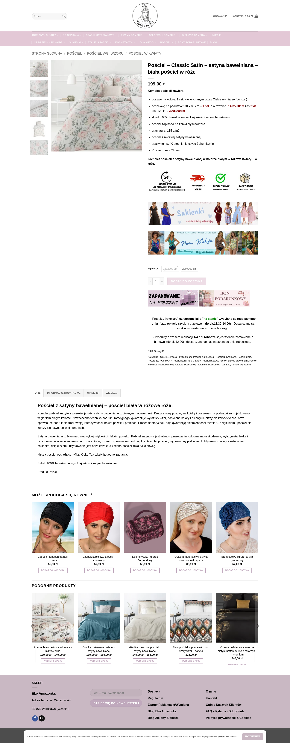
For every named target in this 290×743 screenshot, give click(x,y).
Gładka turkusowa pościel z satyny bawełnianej (99, 649)
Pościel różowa (210, 360)
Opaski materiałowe (101, 35)
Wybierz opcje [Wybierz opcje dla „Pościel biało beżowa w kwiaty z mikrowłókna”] (53, 661)
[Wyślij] (64, 16)
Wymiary (153, 268)
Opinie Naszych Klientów (224, 704)
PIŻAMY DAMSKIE (133, 35)
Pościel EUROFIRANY (160, 360)
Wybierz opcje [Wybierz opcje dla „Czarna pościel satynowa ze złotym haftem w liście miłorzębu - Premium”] (237, 664)
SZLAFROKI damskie (163, 35)
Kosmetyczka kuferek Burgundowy (145, 558)
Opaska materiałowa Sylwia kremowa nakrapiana (191, 558)
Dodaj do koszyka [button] (53, 570)
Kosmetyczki (125, 42)
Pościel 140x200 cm (181, 357)
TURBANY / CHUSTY (45, 35)
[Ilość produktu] (156, 281)
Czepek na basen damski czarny (53, 558)
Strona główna (47, 53)
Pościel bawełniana (226, 357)
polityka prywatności (227, 737)
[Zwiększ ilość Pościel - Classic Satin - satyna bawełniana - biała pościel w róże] (162, 281)
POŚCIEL (167, 42)
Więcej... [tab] (111, 392)
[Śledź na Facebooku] (35, 718)
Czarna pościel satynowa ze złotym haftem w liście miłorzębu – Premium (237, 651)
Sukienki (76, 42)
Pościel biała (244, 357)
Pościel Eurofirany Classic (187, 360)
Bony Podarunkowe (192, 42)
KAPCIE (216, 35)
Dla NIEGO (148, 42)
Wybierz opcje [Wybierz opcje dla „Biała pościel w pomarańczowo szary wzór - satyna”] (191, 661)
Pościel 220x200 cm (204, 357)
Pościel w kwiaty (144, 53)
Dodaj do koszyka (187, 281)
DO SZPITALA (72, 35)
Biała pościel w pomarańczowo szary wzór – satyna (191, 649)
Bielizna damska (194, 35)
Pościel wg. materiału (195, 364)
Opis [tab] (38, 392)
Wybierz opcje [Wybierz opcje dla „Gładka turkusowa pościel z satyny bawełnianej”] (99, 661)
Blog (213, 42)
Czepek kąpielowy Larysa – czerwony (99, 558)
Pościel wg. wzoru (105, 53)
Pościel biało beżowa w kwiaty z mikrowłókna (53, 649)
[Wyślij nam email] (42, 718)
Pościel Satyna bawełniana (233, 360)
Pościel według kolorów (170, 364)
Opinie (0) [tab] (93, 392)
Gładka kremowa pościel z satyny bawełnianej (145, 649)
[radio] (170, 269)
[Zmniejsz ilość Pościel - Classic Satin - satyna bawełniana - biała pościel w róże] (150, 281)
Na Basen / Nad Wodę (49, 42)
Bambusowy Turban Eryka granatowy (237, 558)
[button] (219, 16)
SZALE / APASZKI (99, 42)
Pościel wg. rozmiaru (219, 364)
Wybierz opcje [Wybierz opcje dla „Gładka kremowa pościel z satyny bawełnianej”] (145, 661)
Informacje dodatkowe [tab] (64, 392)
